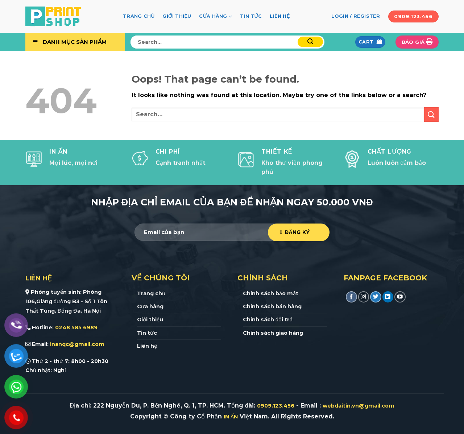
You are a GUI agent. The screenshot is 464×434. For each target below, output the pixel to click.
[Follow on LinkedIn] (388, 296)
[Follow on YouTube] (400, 296)
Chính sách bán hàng (272, 306)
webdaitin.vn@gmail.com (358, 405)
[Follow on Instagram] (363, 296)
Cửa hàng (215, 16)
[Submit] (310, 42)
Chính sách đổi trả (268, 319)
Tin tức (251, 16)
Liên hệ (280, 16)
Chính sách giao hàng (273, 333)
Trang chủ (138, 16)
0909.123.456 (275, 405)
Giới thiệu (176, 16)
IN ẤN (231, 416)
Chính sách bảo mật (270, 293)
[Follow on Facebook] (351, 296)
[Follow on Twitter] (375, 296)
